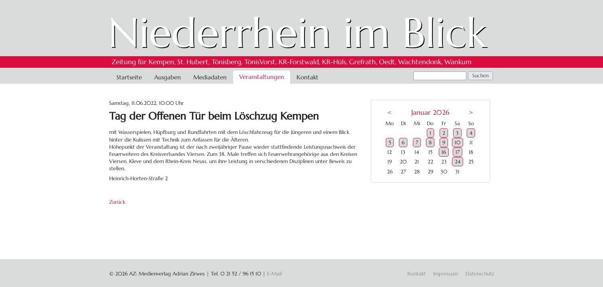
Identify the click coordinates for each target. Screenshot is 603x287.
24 (457, 161)
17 (458, 152)
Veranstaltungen (261, 77)
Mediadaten (210, 77)
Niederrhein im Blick (297, 33)
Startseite (129, 77)
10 (457, 142)
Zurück (117, 202)
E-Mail (274, 273)
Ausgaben (167, 77)
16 (444, 152)
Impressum (445, 273)
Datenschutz (480, 273)
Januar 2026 (430, 112)
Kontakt (307, 77)
